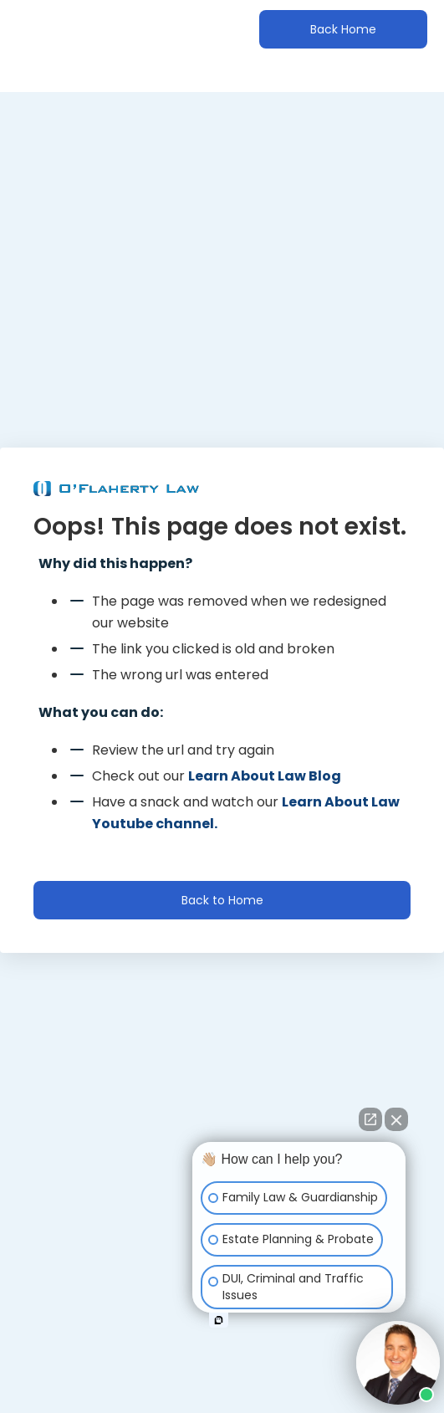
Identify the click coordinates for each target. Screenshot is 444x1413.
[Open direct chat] (370, 1119)
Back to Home (222, 900)
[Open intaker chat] (218, 1320)
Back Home (343, 29)
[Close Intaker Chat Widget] (396, 1119)
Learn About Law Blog (264, 776)
